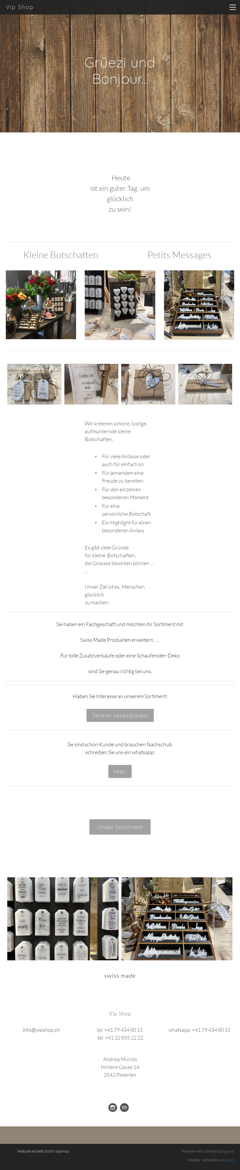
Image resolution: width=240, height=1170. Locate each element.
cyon (230, 1159)
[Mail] (124, 1107)
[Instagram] (112, 1107)
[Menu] (232, 7)
